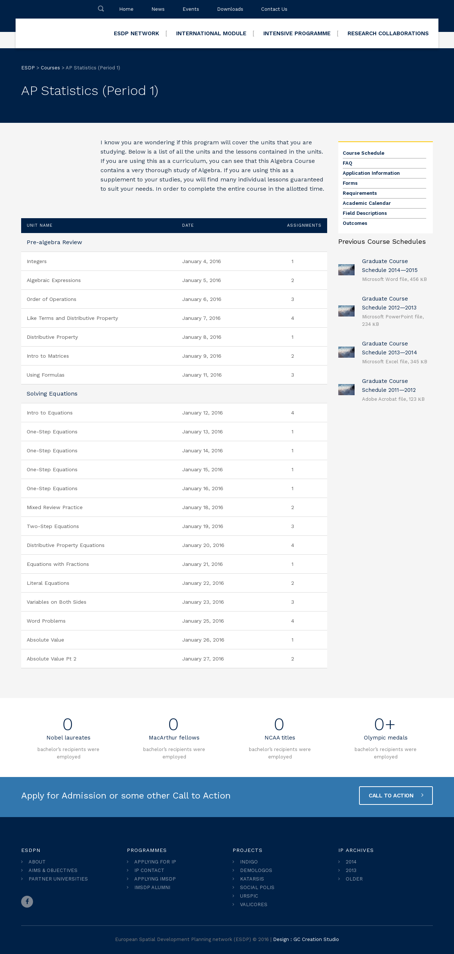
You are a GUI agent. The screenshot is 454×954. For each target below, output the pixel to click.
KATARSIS (252, 879)
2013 (351, 870)
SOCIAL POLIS (257, 887)
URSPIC (249, 896)
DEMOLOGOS (256, 870)
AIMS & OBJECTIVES (53, 870)
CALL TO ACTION (396, 795)
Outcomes (355, 223)
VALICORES (253, 904)
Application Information (371, 173)
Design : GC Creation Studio (306, 939)
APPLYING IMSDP (155, 879)
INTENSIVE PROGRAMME (296, 33)
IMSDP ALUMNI (152, 887)
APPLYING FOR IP (155, 862)
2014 (351, 862)
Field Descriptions (365, 213)
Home (126, 9)
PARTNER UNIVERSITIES (58, 879)
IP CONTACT (149, 870)
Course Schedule (363, 153)
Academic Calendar (367, 203)
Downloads (230, 9)
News (158, 9)
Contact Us (274, 9)
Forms (350, 183)
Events (190, 9)
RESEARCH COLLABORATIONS (388, 33)
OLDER (354, 879)
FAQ (347, 163)
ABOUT (37, 862)
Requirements (360, 193)
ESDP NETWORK (136, 33)
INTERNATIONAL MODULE (211, 33)
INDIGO (249, 862)
